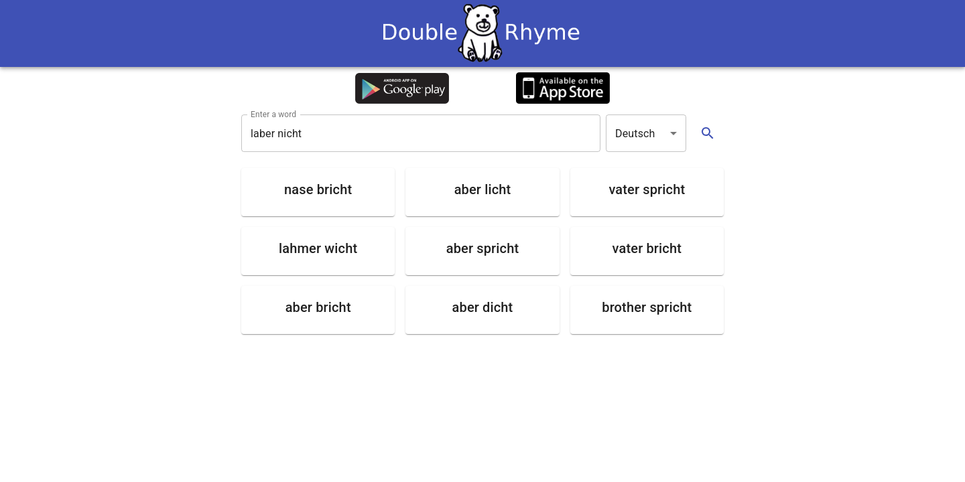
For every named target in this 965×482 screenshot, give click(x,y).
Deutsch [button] (635, 133)
